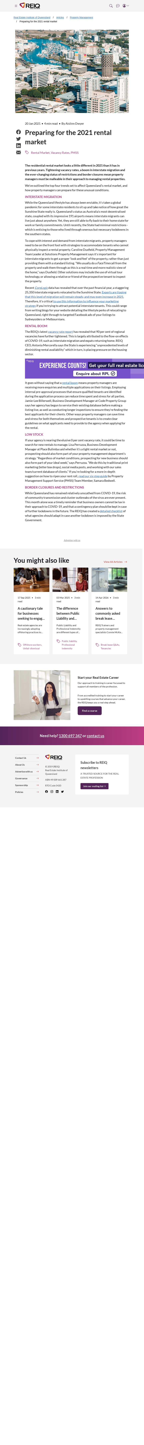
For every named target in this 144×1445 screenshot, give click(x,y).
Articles (60, 17)
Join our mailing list (94, 786)
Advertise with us (72, 540)
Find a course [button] (89, 710)
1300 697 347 (70, 735)
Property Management (81, 17)
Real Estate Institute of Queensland (32, 17)
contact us (95, 735)
